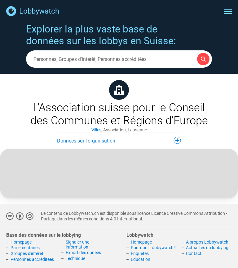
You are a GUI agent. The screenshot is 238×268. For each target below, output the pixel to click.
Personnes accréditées (32, 259)
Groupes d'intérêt (27, 253)
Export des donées (83, 252)
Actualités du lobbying (207, 247)
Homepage (21, 242)
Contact (193, 253)
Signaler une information (77, 244)
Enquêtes (140, 253)
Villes (96, 129)
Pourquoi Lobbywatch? (153, 247)
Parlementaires (25, 247)
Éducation (140, 259)
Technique (75, 258)
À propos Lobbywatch (207, 242)
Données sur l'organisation (119, 140)
